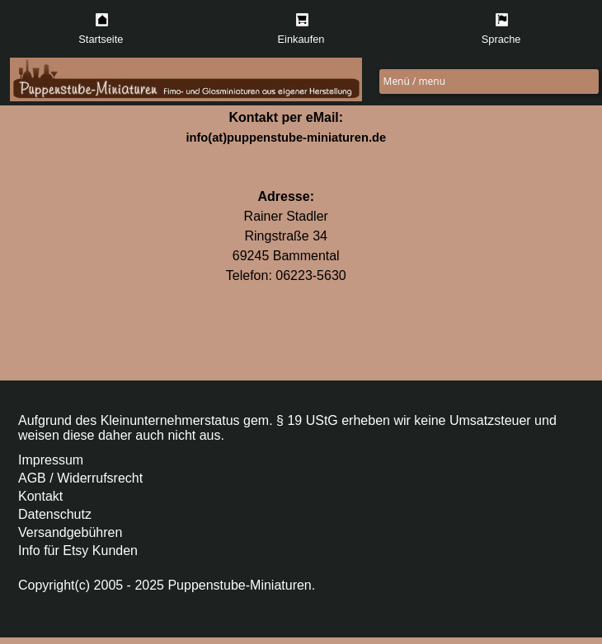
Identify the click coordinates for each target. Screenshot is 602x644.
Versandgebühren (70, 532)
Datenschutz (55, 514)
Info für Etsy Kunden (78, 551)
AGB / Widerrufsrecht (80, 478)
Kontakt (40, 496)
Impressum (50, 460)
